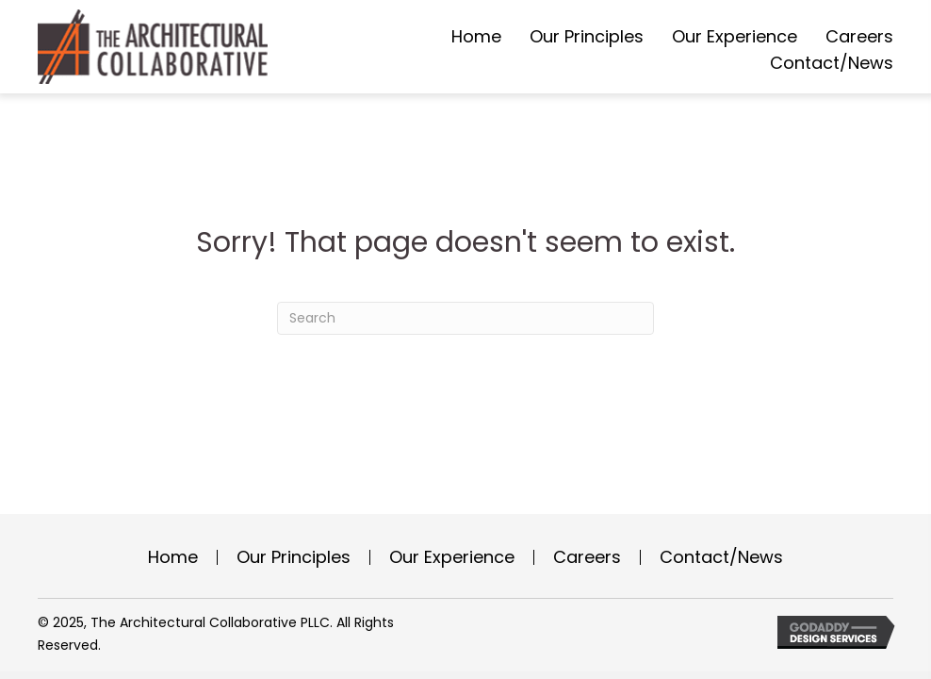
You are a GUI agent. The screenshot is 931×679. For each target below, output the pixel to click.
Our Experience (451, 557)
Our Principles (294, 557)
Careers (587, 557)
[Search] (465, 318)
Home (173, 557)
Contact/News (721, 557)
